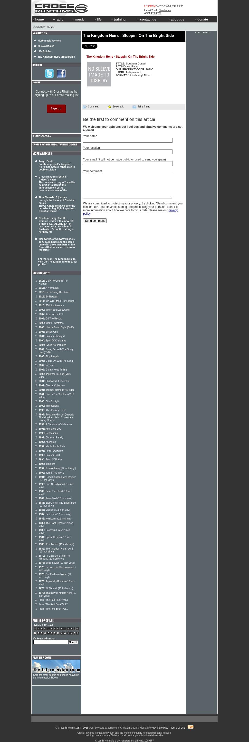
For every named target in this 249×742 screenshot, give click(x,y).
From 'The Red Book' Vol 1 (53, 608)
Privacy (152, 727)
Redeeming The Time (54, 292)
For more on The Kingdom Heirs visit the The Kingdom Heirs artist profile (57, 262)
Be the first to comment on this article (119, 119)
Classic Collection (52, 385)
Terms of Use (178, 727)
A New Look (48, 287)
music (78, 19)
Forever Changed (52, 336)
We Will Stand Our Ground (57, 301)
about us (176, 19)
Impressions (49, 405)
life (98, 19)
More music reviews (49, 40)
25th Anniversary (51, 305)
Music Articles (46, 46)
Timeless (47, 464)
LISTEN (150, 6)
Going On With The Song (56, 361)
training (118, 19)
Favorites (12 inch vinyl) (55, 514)
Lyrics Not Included (52, 345)
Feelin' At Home (51, 450)
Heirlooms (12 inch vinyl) (55, 518)
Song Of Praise (50, 459)
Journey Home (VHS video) (57, 390)
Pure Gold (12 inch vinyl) (55, 498)
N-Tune (46, 365)
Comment (90, 106)
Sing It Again (49, 356)
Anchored (47, 442)
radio (58, 19)
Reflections (48, 433)
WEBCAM (163, 6)
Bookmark (116, 106)
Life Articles (45, 51)
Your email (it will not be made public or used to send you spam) (124, 159)
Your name (90, 136)
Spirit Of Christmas (52, 340)
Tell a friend (141, 106)
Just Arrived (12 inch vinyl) (56, 544)
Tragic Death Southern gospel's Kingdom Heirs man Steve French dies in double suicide (57, 165)
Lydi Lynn (156, 13)
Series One (48, 331)
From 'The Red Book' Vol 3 (53, 600)
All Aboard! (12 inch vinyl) (56, 588)
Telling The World (51, 472)
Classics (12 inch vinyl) (54, 510)
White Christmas (51, 323)
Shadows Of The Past (54, 381)
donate (201, 19)
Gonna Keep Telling (53, 369)
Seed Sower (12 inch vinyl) (57, 563)
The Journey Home (52, 410)
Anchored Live (50, 428)
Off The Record (50, 318)
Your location (91, 147)
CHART (177, 6)
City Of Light (49, 401)
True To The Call (51, 314)
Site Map (163, 727)
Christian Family (51, 437)
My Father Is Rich (52, 446)
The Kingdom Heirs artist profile (56, 56)
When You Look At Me (54, 309)
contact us (147, 19)
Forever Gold (49, 455)
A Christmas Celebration (55, 424)
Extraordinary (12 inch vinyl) (57, 468)
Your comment (92, 171)
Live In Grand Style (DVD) (56, 327)
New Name (165, 10)
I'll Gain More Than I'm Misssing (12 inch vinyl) (54, 557)
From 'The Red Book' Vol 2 (53, 604)
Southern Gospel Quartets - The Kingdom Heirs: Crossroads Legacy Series (57, 417)
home (38, 19)
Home (50, 27)
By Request (48, 296)
